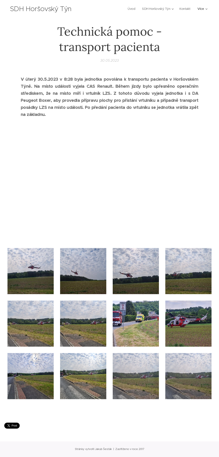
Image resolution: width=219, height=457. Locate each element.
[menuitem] (130, 8)
